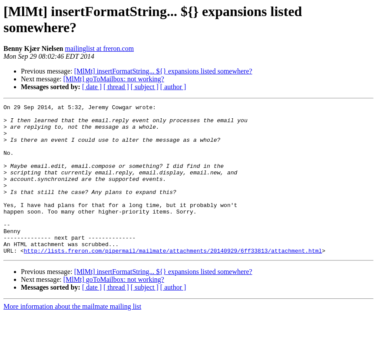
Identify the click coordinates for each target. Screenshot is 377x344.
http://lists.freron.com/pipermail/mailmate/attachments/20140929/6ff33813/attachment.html (173, 280)
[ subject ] (145, 86)
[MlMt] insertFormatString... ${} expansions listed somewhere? (163, 71)
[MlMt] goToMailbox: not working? (113, 79)
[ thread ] (116, 86)
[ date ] (92, 86)
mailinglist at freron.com (99, 48)
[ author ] (173, 86)
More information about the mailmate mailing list (72, 336)
